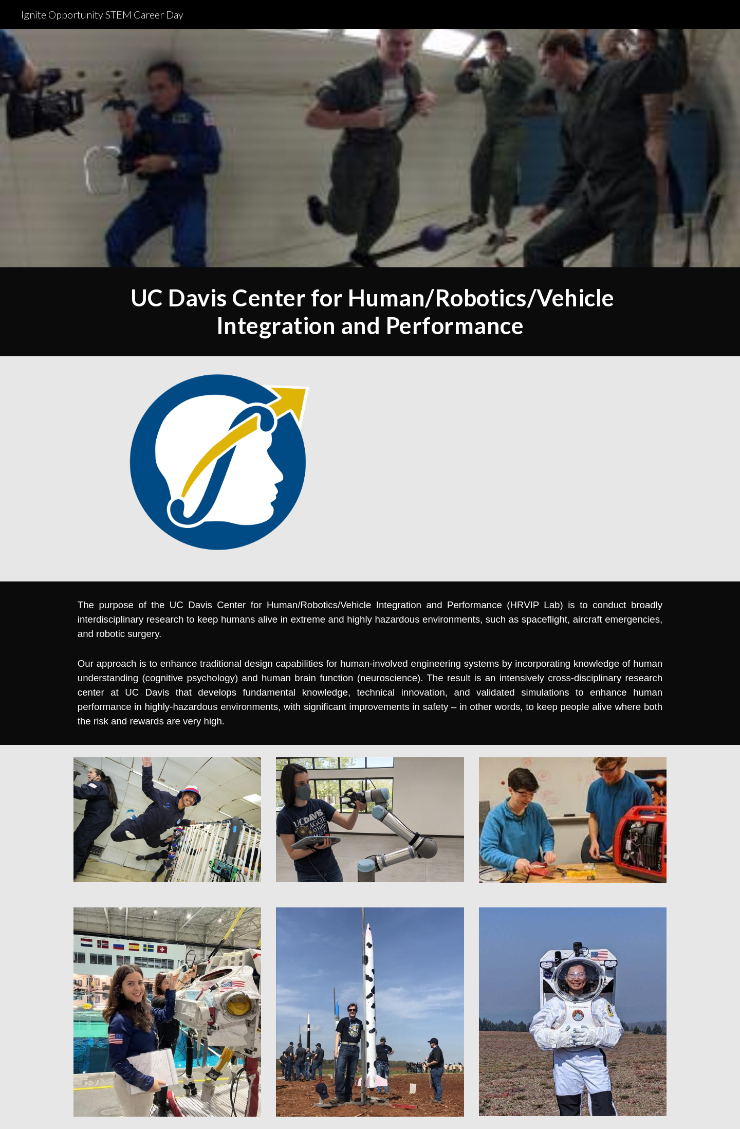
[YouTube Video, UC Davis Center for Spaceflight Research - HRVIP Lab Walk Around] (522, 469)
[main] (370, 312)
